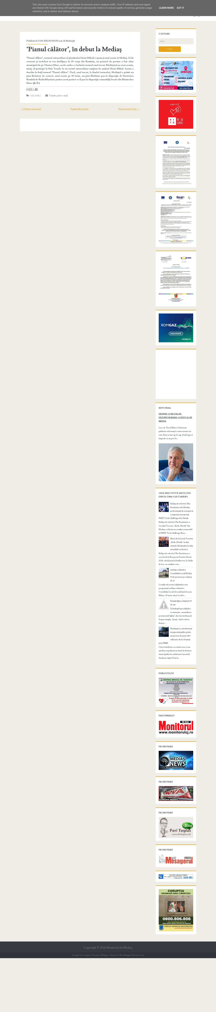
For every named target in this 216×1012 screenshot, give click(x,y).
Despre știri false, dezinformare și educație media (172, 463)
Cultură (32, 92)
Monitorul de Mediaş (119, 1001)
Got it (180, 7)
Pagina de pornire (79, 105)
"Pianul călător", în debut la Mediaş (70, 49)
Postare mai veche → (132, 105)
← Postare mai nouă (27, 105)
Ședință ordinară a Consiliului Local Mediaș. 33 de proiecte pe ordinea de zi (180, 619)
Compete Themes (90, 1009)
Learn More (166, 7)
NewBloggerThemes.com (132, 1009)
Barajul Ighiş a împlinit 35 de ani (180, 643)
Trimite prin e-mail (53, 91)
